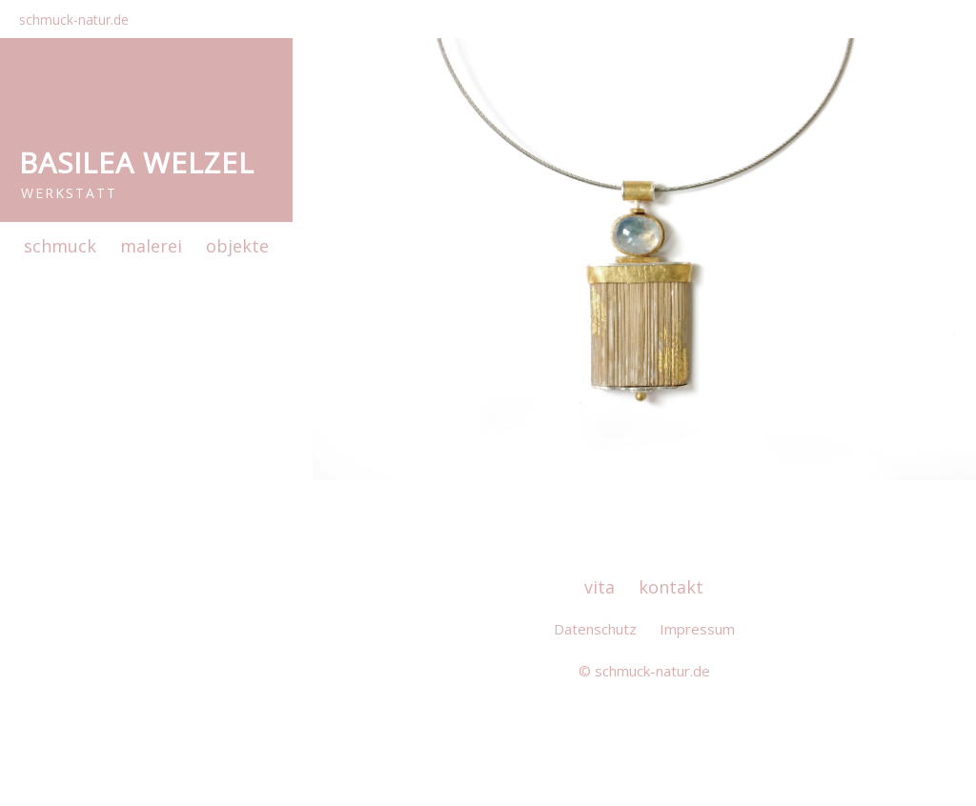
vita (599, 586)
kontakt (671, 586)
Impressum (697, 628)
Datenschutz (595, 628)
